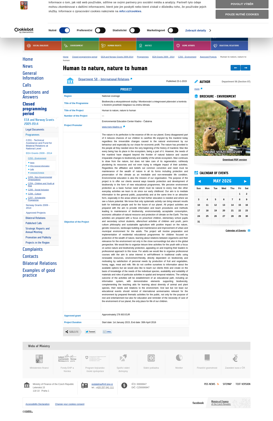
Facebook (198, 403)
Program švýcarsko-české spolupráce (95, 363)
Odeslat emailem (111, 331)
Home (28, 59)
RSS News (209, 384)
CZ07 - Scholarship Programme (36, 199)
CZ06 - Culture (34, 194)
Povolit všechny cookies (242, 9)
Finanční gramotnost (207, 361)
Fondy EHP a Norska (67, 363)
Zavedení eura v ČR (235, 361)
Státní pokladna (151, 361)
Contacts (30, 256)
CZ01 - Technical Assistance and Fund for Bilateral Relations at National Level (39, 144)
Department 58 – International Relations (103, 79)
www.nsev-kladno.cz (112, 127)
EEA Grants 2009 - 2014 (39, 153)
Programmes (32, 134)
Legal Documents (35, 129)
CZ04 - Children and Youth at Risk (41, 184)
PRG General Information (39, 166)
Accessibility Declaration (37, 404)
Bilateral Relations (36, 218)
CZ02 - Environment (37, 158)
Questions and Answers (36, 94)
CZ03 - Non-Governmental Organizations (40, 178)
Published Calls (34, 223)
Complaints (33, 249)
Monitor (179, 361)
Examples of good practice (39, 272)
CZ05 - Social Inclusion (38, 190)
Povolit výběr (242, 19)
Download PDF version (235, 159)
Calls (27, 85)
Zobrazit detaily (195, 46)
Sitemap (227, 384)
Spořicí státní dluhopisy (123, 363)
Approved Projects (37, 173)
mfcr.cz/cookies (130, 26)
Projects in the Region (37, 242)
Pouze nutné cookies (242, 29)
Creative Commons (28, 412)
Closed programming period (35, 109)
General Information (33, 75)
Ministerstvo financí (39, 361)
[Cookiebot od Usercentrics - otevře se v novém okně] (24, 46)
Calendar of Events (236, 230)
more (196, 89)
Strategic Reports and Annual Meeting (37, 230)
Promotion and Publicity (38, 237)
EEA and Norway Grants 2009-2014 (39, 121)
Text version (243, 384)
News (28, 66)
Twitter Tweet (94, 331)
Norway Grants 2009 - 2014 (37, 206)
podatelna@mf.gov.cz (102, 384)
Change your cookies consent (69, 404)
